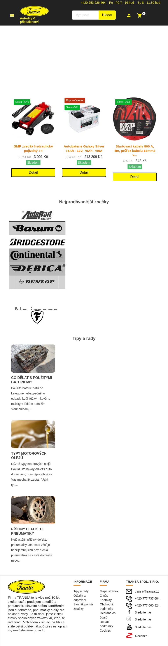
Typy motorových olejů (29, 455)
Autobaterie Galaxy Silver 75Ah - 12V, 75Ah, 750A (84, 150)
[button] (129, 15)
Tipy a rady (81, 591)
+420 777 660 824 (147, 605)
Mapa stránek (109, 591)
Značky (79, 608)
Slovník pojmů (83, 604)
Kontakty (106, 599)
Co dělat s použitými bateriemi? (31, 380)
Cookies (105, 630)
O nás (104, 595)
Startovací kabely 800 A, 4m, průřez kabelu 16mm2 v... (135, 150)
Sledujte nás (143, 612)
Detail (33, 172)
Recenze (141, 635)
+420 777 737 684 (147, 598)
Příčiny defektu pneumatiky (27, 531)
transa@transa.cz (147, 591)
